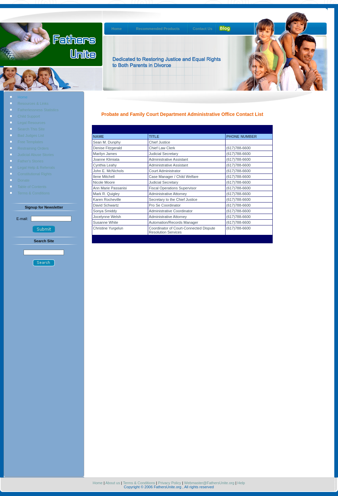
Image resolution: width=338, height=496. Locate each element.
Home (116, 29)
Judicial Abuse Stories (36, 155)
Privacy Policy (169, 483)
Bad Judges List (31, 135)
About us (112, 483)
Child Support (29, 116)
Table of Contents (32, 187)
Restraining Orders (33, 148)
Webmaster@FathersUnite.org (208, 483)
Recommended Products (158, 29)
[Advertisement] (44, 374)
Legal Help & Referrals (36, 167)
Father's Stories (30, 161)
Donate (23, 180)
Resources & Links (33, 103)
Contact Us (202, 29)
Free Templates (30, 142)
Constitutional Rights (35, 174)
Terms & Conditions (33, 193)
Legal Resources (31, 123)
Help (241, 483)
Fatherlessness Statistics (38, 110)
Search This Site (31, 129)
